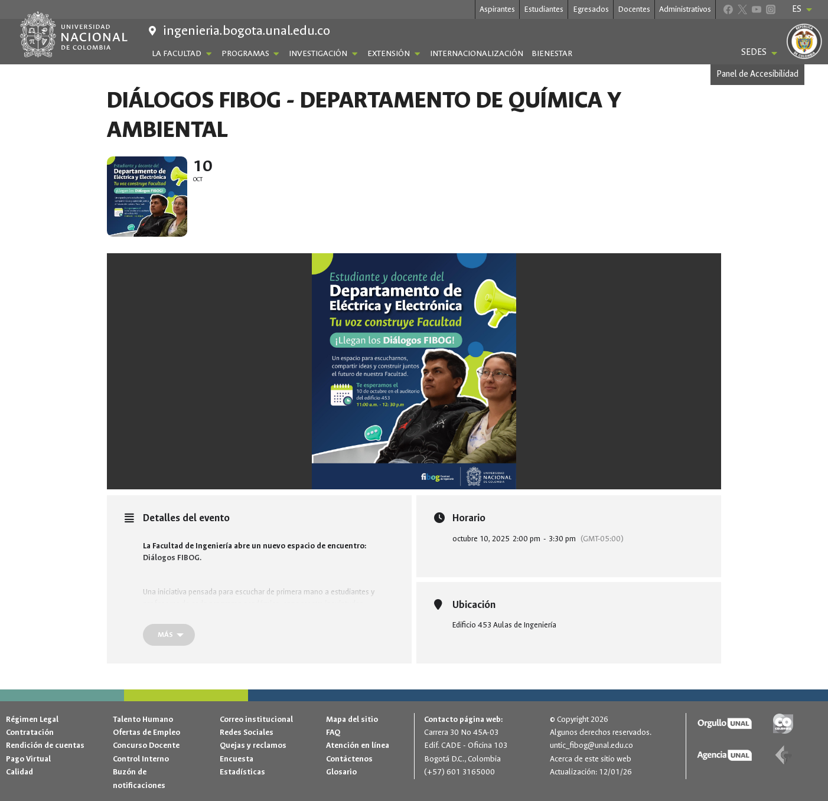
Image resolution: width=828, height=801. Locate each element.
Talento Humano (143, 719)
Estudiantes (543, 9)
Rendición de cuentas (45, 745)
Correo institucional (256, 719)
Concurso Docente (146, 745)
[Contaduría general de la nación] (783, 755)
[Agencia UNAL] (725, 755)
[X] (742, 9)
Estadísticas (242, 772)
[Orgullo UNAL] (725, 724)
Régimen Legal (32, 719)
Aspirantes (497, 9)
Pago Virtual (28, 759)
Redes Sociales (246, 732)
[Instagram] (770, 9)
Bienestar (552, 53)
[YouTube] (756, 9)
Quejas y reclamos (253, 745)
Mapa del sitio (352, 719)
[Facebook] (728, 9)
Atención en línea (357, 745)
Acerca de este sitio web (590, 759)
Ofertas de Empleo (146, 732)
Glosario (341, 772)
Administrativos (685, 9)
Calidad (19, 772)
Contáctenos (349, 759)
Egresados (591, 9)
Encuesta (236, 759)
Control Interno (141, 759)
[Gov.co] (783, 724)
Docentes (634, 9)
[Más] (169, 637)
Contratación (30, 732)
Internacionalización (476, 53)
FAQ (333, 732)
